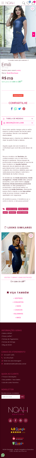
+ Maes (18, 317)
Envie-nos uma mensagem (12, 361)
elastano (12, 212)
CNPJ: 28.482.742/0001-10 (18, 451)
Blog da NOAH (6, 345)
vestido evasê (12, 209)
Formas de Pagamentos (9, 339)
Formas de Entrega (8, 342)
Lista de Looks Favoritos (10, 382)
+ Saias (18, 306)
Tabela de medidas (18, 119)
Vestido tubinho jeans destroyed (18, 277)
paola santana (22, 212)
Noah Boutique (12, 73)
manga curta (23, 209)
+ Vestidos (18, 298)
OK (22, 397)
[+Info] (18, 70)
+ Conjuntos (18, 302)
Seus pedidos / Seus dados (10, 379)
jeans (5, 212)
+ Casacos (18, 310)
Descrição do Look (18, 123)
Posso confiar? (6, 336)
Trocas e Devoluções (8, 377)
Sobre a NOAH (6, 333)
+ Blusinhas (18, 314)
